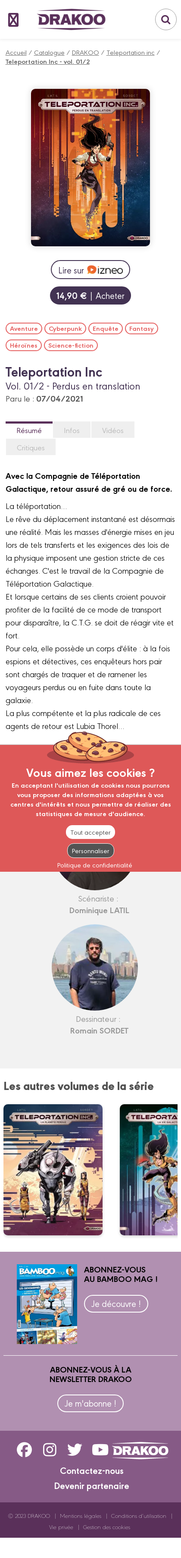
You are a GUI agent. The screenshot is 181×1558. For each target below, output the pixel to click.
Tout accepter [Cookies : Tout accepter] (90, 831)
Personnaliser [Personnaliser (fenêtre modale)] (90, 850)
